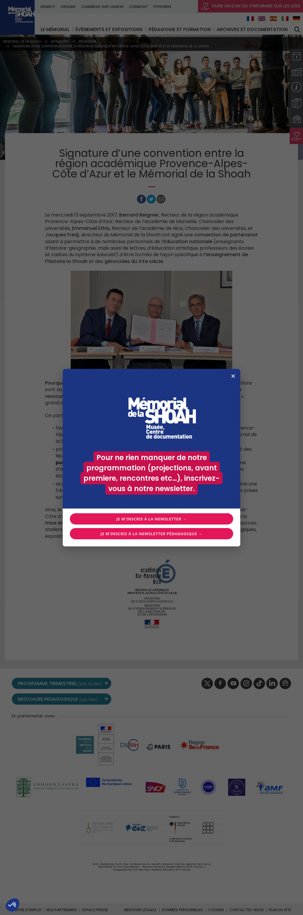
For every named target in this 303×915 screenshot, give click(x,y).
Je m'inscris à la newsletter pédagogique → (151, 533)
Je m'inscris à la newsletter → (151, 519)
